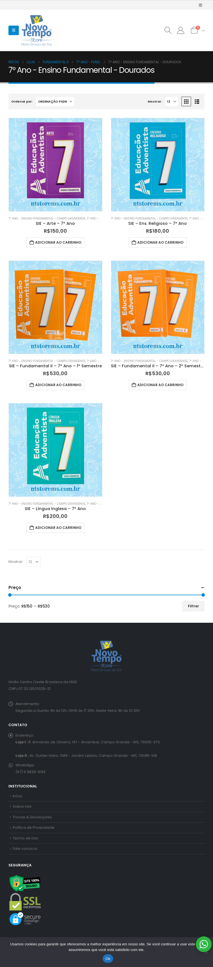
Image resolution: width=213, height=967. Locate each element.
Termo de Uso (25, 838)
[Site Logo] (36, 30)
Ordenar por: (22, 101)
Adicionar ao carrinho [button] (58, 242)
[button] (13, 30)
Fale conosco (25, 848)
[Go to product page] (55, 164)
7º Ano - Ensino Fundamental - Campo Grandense (46, 218)
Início (18, 796)
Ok (108, 959)
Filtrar (193, 606)
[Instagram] (200, 5)
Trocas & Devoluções (32, 817)
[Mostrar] (172, 101)
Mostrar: (155, 101)
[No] (206, 952)
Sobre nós (22, 806)
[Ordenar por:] (55, 101)
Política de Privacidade (34, 827)
